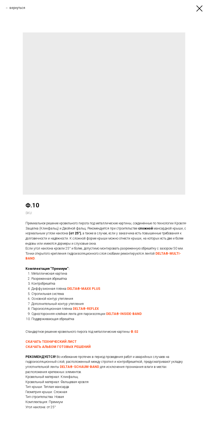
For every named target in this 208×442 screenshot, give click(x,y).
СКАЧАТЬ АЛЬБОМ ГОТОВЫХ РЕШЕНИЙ (58, 347)
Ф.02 (134, 332)
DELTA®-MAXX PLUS (83, 289)
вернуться (17, 8)
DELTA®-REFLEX (86, 309)
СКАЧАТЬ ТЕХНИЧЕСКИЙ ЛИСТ (51, 342)
